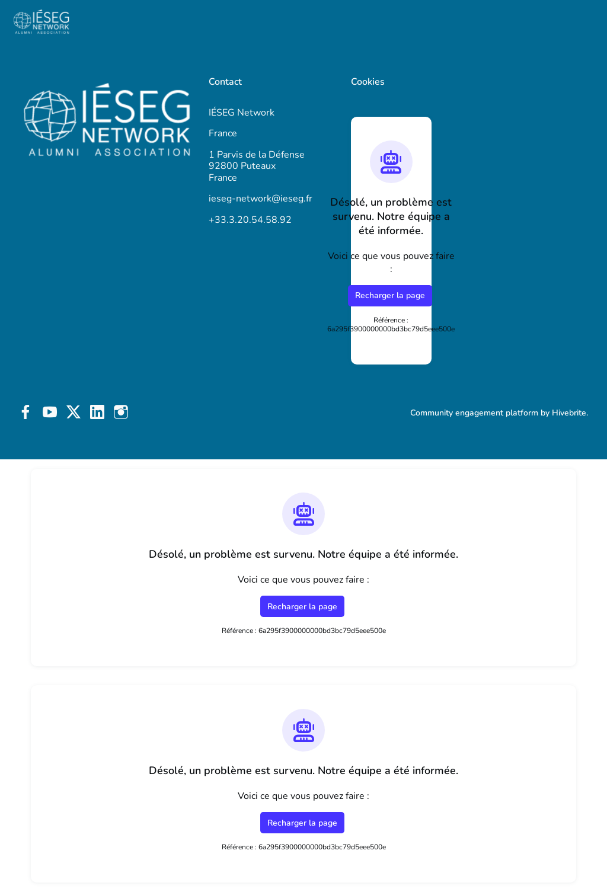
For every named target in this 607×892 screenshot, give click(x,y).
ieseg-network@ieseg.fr (260, 198)
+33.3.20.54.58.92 (250, 219)
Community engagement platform (474, 412)
